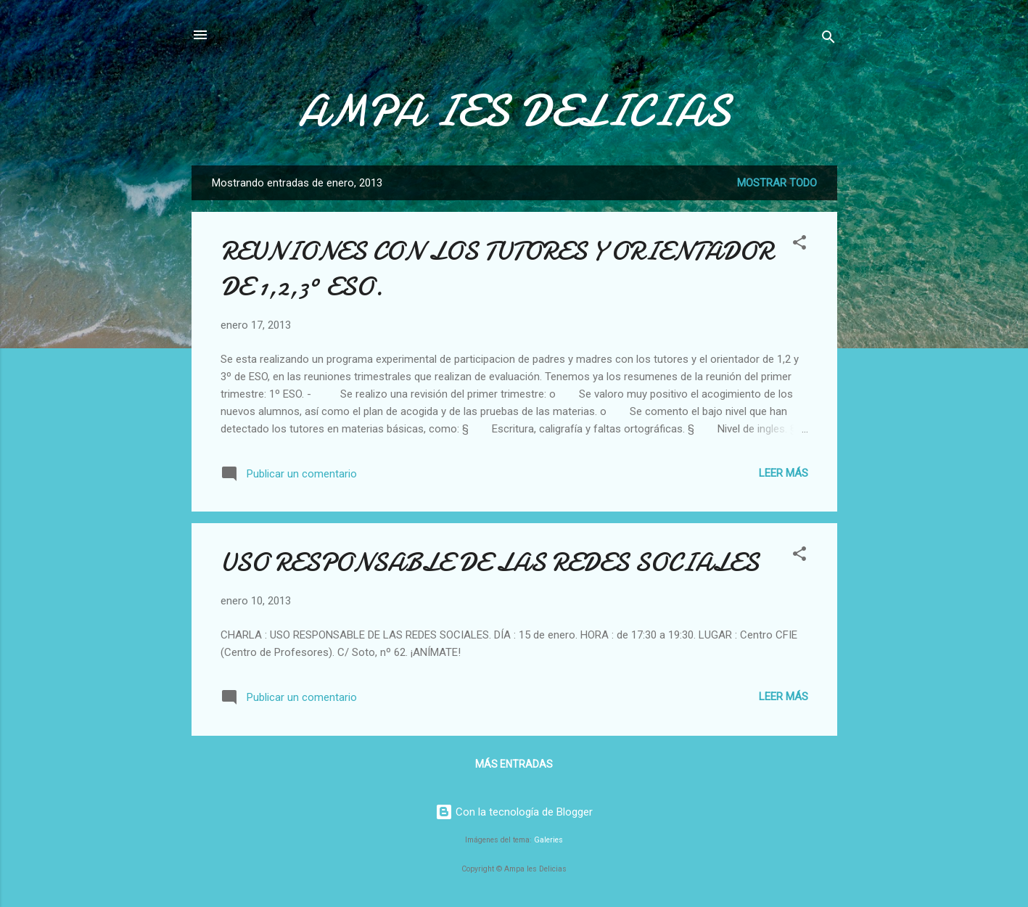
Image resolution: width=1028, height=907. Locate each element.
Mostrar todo (777, 182)
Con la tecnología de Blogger (514, 811)
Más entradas (514, 764)
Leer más (783, 473)
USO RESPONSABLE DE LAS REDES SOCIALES (490, 562)
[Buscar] (828, 39)
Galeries (548, 840)
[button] (799, 245)
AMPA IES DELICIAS (514, 111)
